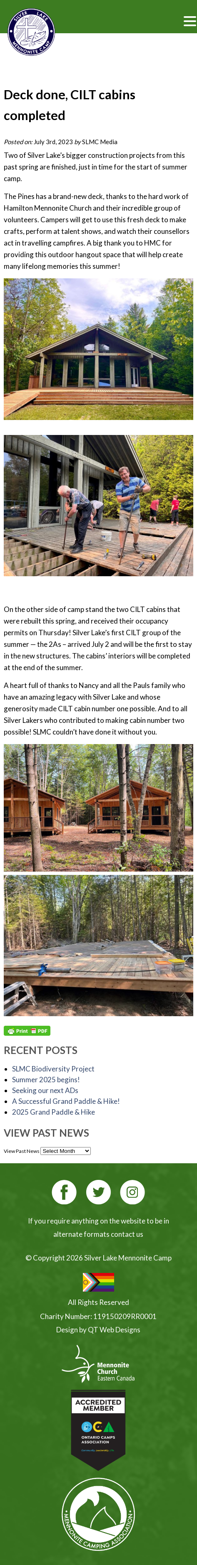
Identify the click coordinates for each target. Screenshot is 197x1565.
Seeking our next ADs (45, 1090)
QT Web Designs (114, 1329)
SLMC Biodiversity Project (53, 1068)
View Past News (22, 1151)
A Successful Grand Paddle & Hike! (66, 1101)
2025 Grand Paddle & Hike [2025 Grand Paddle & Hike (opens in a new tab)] (53, 1112)
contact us (127, 1234)
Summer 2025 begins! (46, 1079)
